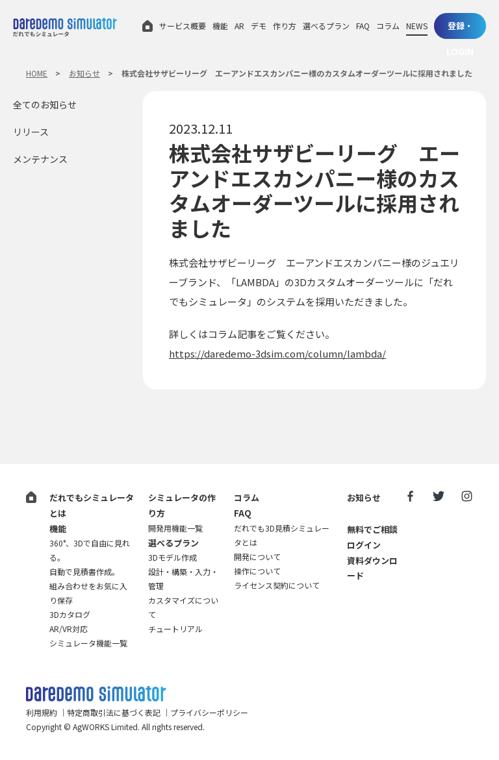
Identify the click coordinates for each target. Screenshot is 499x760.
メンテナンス (40, 159)
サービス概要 (182, 25)
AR (239, 25)
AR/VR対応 (68, 628)
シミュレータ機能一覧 (88, 642)
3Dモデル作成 (172, 557)
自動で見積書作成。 (84, 571)
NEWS (417, 25)
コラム (388, 25)
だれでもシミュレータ (65, 26)
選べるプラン (326, 25)
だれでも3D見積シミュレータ (96, 694)
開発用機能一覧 (175, 527)
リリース (31, 131)
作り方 (284, 25)
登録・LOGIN (460, 29)
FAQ (363, 25)
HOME (36, 73)
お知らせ (84, 73)
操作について (257, 570)
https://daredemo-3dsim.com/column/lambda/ (277, 353)
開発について (257, 556)
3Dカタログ (69, 614)
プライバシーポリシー (209, 712)
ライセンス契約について (277, 585)
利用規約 (41, 712)
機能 (220, 25)
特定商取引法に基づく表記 (113, 712)
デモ (258, 25)
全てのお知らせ (45, 104)
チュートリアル (175, 628)
